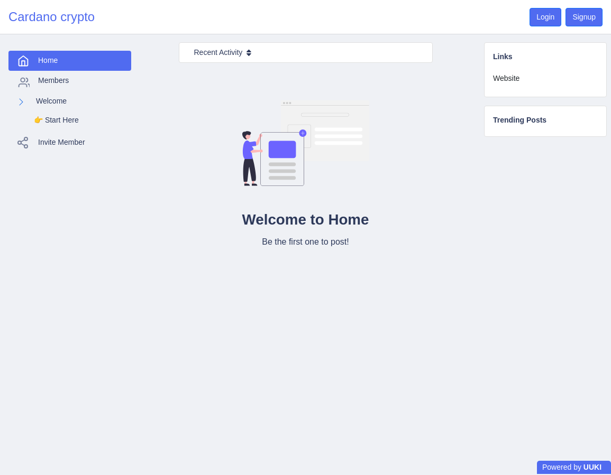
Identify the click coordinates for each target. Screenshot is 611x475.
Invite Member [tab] (51, 134)
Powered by (571, 467)
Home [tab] (37, 52)
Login (545, 17)
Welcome (51, 92)
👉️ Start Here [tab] (56, 111)
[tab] (545, 78)
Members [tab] (43, 73)
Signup (584, 17)
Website (506, 78)
